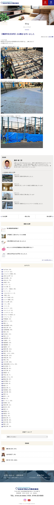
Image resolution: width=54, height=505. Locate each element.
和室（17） (6, 336)
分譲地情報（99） (8, 329)
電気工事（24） (7, 426)
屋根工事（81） (7, 368)
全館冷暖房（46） (8, 325)
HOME (19, 7)
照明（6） (6, 394)
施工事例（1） (7, 381)
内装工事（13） (7, 327)
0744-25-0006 (20, 495)
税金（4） (6, 398)
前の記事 (49, 216)
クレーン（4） (7, 291)
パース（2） (6, 306)
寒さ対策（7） (7, 366)
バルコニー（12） (8, 308)
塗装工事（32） (7, 351)
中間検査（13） (7, 319)
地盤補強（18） (7, 342)
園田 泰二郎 (18, 160)
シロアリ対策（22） (8, 297)
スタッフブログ (26, 7)
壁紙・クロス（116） (9, 353)
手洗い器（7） (7, 374)
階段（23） (6, 424)
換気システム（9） (8, 377)
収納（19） (6, 331)
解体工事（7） (7, 417)
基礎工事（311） (8, 349)
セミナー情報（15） (8, 299)
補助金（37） (7, 413)
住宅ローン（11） (8, 321)
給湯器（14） (7, 402)
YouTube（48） (7, 269)
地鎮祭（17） (7, 347)
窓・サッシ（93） (8, 400)
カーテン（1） (7, 284)
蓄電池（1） (6, 411)
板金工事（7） (7, 387)
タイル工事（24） (8, 301)
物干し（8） (6, 396)
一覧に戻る (27, 216)
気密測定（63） (7, 390)
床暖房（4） (6, 372)
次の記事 (4, 216)
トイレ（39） (7, 304)
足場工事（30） (7, 420)
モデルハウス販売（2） (9, 314)
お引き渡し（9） (7, 278)
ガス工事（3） (7, 286)
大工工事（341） (8, 362)
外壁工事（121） (8, 355)
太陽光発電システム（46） (10, 364)
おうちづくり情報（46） (10, 273)
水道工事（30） (7, 392)
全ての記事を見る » (47, 260)
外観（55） (6, 359)
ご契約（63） (7, 295)
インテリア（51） (8, 271)
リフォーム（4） (7, 316)
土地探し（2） (7, 340)
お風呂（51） (7, 282)
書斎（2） (6, 385)
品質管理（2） (7, 338)
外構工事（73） (7, 357)
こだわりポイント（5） (9, 293)
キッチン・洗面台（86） (10, 288)
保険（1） (6, 323)
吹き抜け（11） (7, 334)
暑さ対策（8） (7, 383)
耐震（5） (6, 409)
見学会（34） (7, 415)
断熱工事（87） (7, 379)
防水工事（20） (7, 422)
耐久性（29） (7, 407)
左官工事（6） (7, 370)
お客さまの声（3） (8, 276)
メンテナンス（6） (8, 312)
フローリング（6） (8, 310)
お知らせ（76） (7, 280)
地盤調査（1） (7, 344)
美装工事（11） (7, 405)
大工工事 (51, 36)
